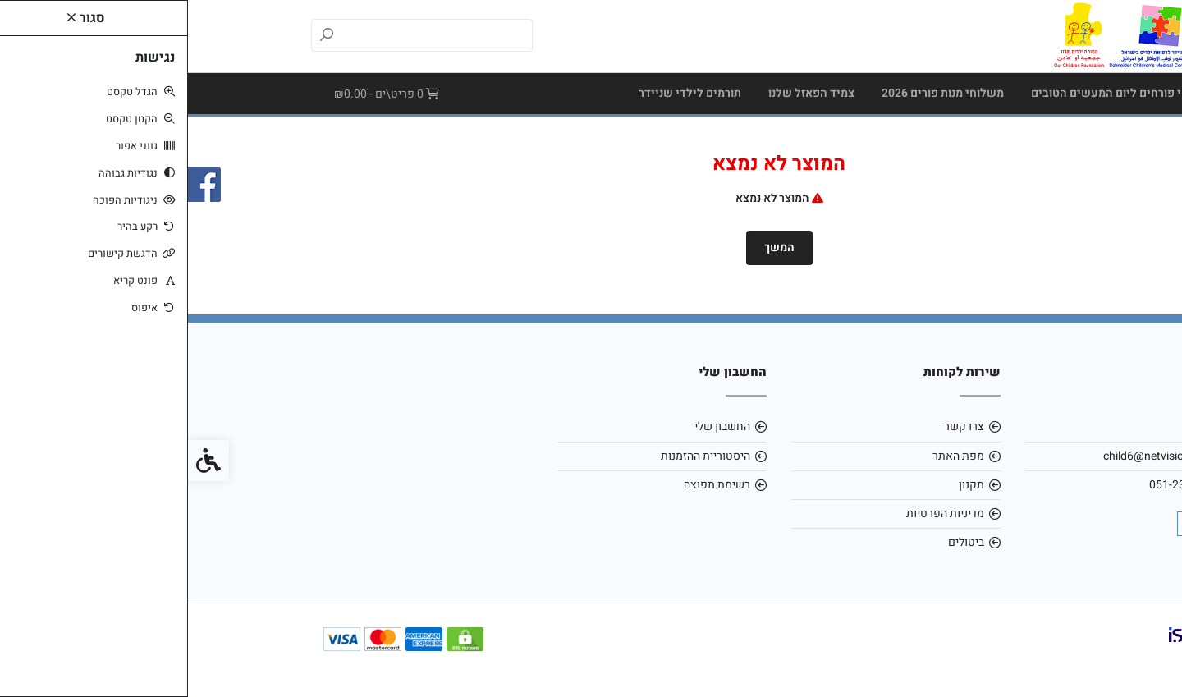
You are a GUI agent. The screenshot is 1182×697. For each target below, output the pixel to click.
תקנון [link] (783, 484)
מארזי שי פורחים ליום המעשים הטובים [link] (938, 93)
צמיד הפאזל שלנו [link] (623, 93)
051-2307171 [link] (995, 484)
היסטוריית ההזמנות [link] (517, 456)
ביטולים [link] (778, 542)
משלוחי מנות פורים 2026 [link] (755, 93)
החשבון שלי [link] (534, 426)
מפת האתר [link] (770, 456)
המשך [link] (591, 247)
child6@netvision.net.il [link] (972, 456)
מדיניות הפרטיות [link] (757, 513)
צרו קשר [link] (776, 426)
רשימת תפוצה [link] (529, 484)
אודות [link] (1016, 426)
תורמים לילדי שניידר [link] (502, 93)
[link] (942, 35)
